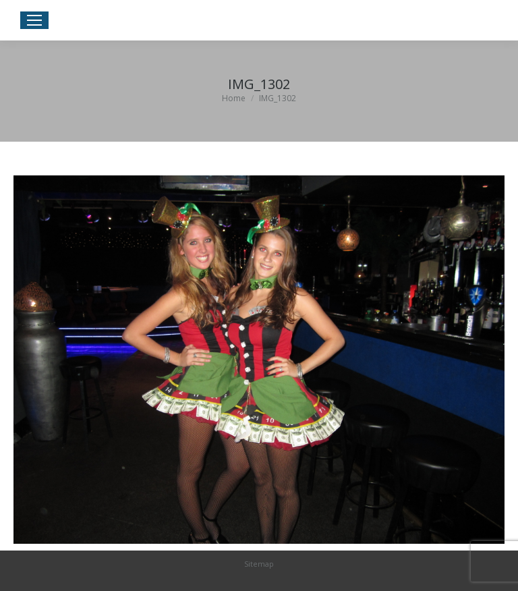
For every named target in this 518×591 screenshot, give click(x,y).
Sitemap (259, 564)
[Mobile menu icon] (34, 20)
